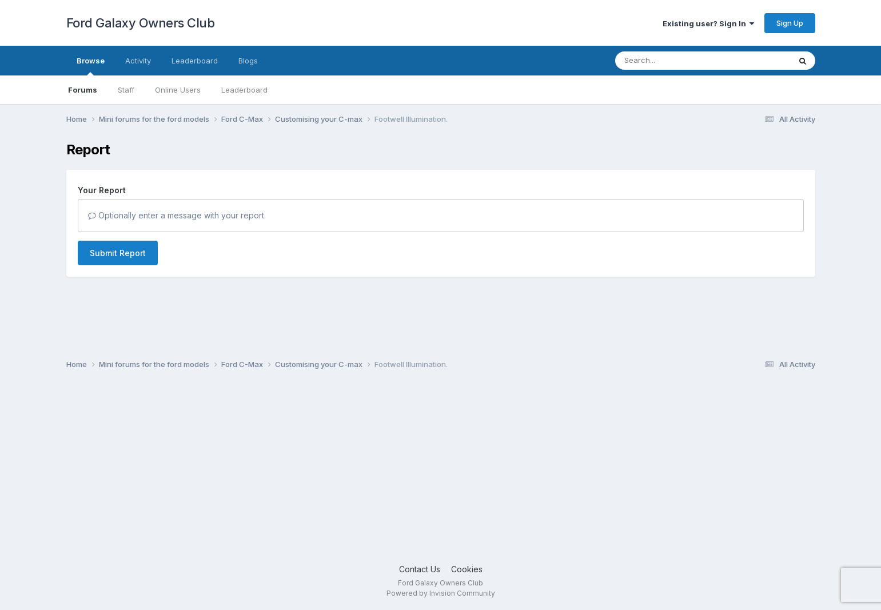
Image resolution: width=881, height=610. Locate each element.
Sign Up (789, 22)
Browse (91, 65)
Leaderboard (244, 89)
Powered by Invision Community (440, 593)
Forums (82, 89)
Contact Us (419, 569)
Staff (126, 89)
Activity (138, 60)
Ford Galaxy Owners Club (140, 22)
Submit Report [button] (118, 253)
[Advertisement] (441, 472)
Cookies (467, 569)
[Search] (671, 60)
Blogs (248, 60)
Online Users (178, 89)
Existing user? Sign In (708, 23)
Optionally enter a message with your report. (177, 215)
